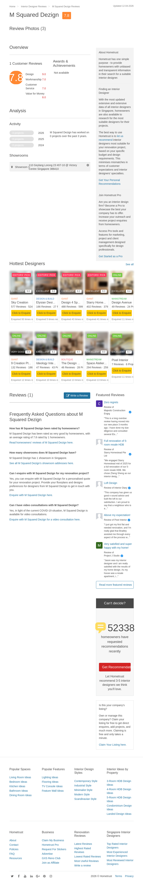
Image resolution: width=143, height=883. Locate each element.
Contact (14, 844)
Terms (118, 876)
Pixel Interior (120, 360)
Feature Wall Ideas (53, 790)
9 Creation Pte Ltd (23, 363)
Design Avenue (122, 302)
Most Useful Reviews (86, 861)
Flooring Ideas (50, 781)
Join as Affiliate (50, 862)
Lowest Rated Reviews (87, 856)
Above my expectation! (117, 515)
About (13, 840)
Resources (16, 858)
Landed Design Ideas (119, 813)
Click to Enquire (21, 312)
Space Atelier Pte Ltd (100, 363)
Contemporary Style (86, 781)
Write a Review (77, 395)
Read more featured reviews (115, 584)
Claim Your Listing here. (113, 744)
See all (130, 264)
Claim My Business (53, 840)
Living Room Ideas (20, 777)
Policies (14, 849)
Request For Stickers (54, 849)
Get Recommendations (116, 667)
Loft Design (110, 482)
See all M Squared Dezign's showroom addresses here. (42, 463)
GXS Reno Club (51, 858)
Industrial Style (83, 785)
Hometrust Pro (50, 844)
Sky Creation (19, 302)
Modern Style (82, 794)
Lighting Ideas (50, 777)
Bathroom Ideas (19, 790)
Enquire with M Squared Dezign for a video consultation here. (45, 519)
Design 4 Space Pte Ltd (77, 302)
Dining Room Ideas (21, 795)
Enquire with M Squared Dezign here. (31, 495)
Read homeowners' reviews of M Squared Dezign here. (41, 442)
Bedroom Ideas (18, 781)
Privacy (129, 876)
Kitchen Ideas (17, 786)
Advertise (47, 853)
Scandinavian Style (85, 798)
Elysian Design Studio (50, 302)
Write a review (82, 865)
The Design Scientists (75, 363)
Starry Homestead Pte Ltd (104, 302)
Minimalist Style (83, 789)
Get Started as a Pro (111, 256)
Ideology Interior (47, 363)
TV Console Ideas (52, 786)
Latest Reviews (83, 843)
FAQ (12, 853)
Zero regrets (111, 402)
